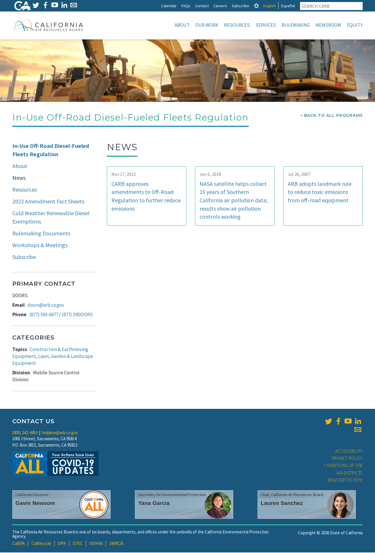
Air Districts (350, 473)
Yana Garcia (154, 504)
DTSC (78, 544)
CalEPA (18, 544)
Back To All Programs (333, 116)
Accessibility (349, 451)
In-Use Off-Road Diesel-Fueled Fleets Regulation (50, 150)
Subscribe (240, 5)
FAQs (185, 5)
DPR (62, 544)
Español (288, 5)
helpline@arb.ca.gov (60, 433)
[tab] (256, 5)
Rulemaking (296, 25)
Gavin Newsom (35, 504)
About (182, 25)
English (269, 5)
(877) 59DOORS (77, 315)
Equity (355, 25)
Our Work (206, 25)
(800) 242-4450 (24, 433)
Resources (237, 25)
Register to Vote (345, 480)
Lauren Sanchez (282, 504)
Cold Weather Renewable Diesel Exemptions (51, 218)
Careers (220, 5)
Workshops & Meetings (39, 245)
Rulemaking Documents (41, 233)
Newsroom (328, 25)
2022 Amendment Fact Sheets (48, 201)
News (19, 178)
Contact (202, 5)
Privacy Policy (347, 459)
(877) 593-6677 (43, 315)
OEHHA (96, 544)
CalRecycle (41, 544)
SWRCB (116, 544)
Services (266, 25)
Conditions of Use (343, 466)
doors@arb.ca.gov (46, 305)
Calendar (169, 5)
